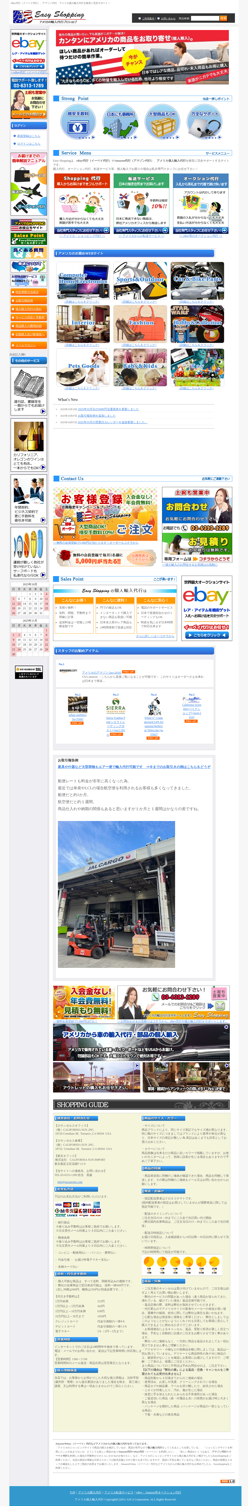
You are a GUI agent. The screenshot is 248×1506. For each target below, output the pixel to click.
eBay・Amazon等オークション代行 (158, 1492)
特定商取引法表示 (27, 292)
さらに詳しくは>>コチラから (155, 636)
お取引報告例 (24, 300)
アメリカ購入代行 (89, 1492)
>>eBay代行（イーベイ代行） (30, 71)
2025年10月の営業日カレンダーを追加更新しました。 (113, 422)
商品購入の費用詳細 (29, 326)
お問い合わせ (168, 18)
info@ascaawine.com (69, 1182)
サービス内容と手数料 (30, 317)
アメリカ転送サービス (118, 1492)
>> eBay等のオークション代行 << (201, 234)
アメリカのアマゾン (101, 672)
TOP (72, 1492)
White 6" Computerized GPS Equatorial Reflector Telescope (153, 726)
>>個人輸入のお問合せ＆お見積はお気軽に (197, 563)
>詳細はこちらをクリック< (83, 300)
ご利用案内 (148, 18)
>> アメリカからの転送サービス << (141, 234)
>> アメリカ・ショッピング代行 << (82, 234)
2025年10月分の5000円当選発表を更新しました (108, 409)
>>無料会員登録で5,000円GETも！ (84, 1020)
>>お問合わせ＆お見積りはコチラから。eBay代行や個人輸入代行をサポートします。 (173, 1020)
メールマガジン (26, 345)
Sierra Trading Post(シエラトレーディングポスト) (115, 726)
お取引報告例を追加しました (97, 415)
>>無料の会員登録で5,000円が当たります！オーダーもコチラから (105, 541)
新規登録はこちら (28, 136)
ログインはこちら (28, 143)
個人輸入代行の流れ (29, 309)
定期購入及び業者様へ (30, 334)
